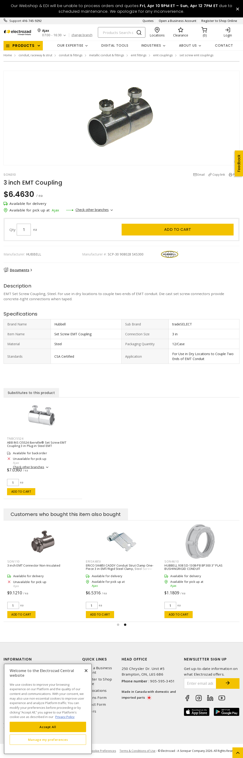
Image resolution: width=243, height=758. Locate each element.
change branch (82, 35)
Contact (224, 45)
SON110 (13, 561)
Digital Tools (114, 45)
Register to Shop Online (219, 21)
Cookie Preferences (103, 751)
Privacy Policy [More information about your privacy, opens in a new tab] (65, 717)
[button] (118, 625)
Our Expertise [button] (70, 45)
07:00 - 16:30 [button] (52, 35)
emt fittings (139, 55)
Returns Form (94, 697)
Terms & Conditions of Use (137, 751)
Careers (89, 711)
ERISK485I (93, 561)
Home (8, 55)
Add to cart (177, 229)
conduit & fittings (71, 55)
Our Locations (94, 690)
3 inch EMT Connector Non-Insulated (33, 565)
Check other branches (92, 209)
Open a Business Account (178, 21)
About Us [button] (188, 45)
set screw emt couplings (196, 55)
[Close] (86, 670)
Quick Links (94, 659)
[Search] (121, 32)
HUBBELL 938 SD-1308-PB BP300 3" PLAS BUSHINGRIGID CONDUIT (193, 567)
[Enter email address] (200, 683)
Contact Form (94, 704)
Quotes (148, 21)
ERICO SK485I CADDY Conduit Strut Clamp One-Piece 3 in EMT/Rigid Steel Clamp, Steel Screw (120, 567)
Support (15, 21)
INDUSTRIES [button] (151, 45)
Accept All (48, 727)
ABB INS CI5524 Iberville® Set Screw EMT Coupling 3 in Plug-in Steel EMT (36, 444)
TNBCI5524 (15, 438)
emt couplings (163, 55)
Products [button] (23, 45)
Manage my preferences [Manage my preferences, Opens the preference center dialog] (48, 740)
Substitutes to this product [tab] (31, 392)
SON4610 (171, 561)
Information (18, 659)
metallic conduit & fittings (106, 55)
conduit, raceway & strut (35, 55)
